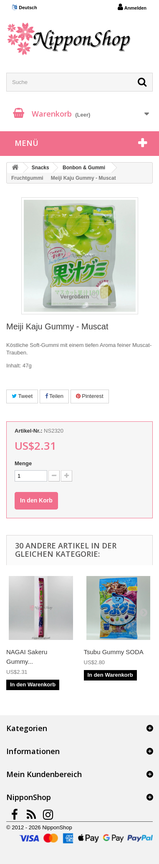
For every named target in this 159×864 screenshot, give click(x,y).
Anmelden (132, 7)
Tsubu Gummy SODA (114, 651)
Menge (23, 463)
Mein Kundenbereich (44, 774)
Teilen (54, 396)
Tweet (22, 396)
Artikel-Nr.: (28, 431)
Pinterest (89, 396)
